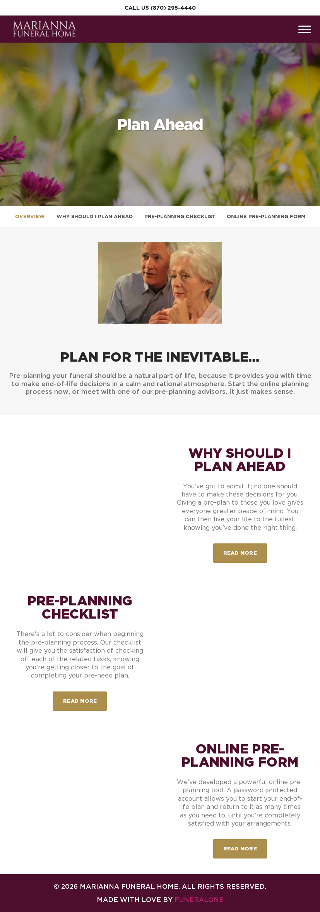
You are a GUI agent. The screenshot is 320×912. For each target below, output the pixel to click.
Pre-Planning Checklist (179, 216)
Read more (245, 549)
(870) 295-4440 (173, 8)
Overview (30, 216)
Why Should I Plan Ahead (94, 216)
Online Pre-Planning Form (266, 216)
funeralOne (199, 899)
